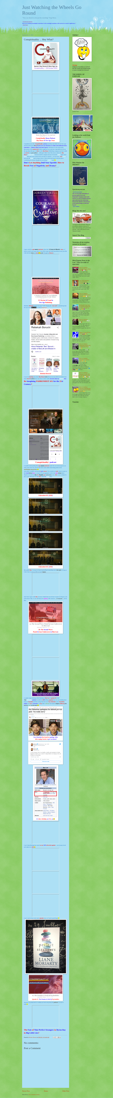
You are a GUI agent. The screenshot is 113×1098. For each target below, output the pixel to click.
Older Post (65, 1091)
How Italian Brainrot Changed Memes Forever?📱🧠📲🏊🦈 (85, 282)
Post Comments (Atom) (34, 1094)
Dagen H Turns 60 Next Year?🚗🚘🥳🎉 (84, 333)
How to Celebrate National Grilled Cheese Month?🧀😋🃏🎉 (85, 295)
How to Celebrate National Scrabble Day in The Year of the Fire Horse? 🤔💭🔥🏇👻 (84, 375)
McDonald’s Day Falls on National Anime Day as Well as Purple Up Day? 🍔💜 (84, 307)
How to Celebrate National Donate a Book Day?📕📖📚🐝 (85, 269)
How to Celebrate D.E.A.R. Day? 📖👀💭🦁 (84, 321)
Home (46, 1091)
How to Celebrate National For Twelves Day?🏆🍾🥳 (84, 360)
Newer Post (26, 1091)
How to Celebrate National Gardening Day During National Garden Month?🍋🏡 (85, 389)
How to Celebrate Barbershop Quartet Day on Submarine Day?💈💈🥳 (85, 346)
